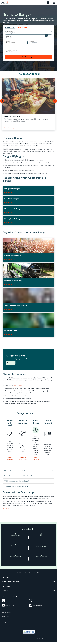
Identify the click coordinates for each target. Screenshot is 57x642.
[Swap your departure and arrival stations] (46, 35)
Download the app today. (10, 509)
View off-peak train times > (10, 459)
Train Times (5, 577)
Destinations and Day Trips (10, 581)
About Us (5, 590)
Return (32, 41)
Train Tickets (6, 586)
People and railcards (11, 50)
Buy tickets (10, 28)
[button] (2, 101)
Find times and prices (28, 57)
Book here (10, 363)
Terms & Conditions (7, 612)
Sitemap (4, 622)
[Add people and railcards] (28, 51)
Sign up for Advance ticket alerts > (23, 459)
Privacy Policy (5, 616)
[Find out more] (9, 128)
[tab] (11, 28)
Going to (8, 36)
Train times (22, 28)
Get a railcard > (48, 461)
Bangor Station (17, 385)
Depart (8, 41)
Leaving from (9, 31)
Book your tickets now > (35, 459)
